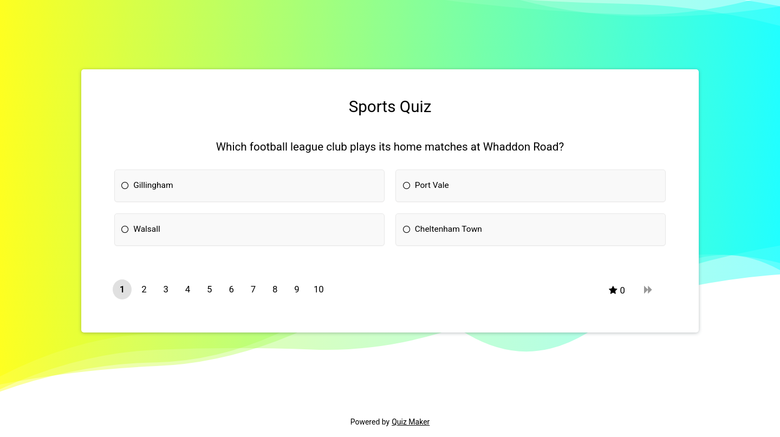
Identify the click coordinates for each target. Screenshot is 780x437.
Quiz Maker (411, 422)
